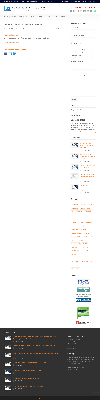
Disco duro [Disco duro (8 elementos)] (88, 211)
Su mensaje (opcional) (83, 85)
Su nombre (83, 30)
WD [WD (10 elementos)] (82, 265)
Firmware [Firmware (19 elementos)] (90, 219)
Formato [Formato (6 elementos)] (88, 222)
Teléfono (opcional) (78, 62)
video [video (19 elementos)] (77, 265)
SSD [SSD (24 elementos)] (87, 251)
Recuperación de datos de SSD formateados (26, 378)
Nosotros (10, 1)
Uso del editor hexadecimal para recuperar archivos (85, 188)
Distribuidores (42, 1)
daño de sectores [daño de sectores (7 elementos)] (85, 208)
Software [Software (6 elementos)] (80, 251)
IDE (29, 398)
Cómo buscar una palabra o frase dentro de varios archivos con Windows (87, 177)
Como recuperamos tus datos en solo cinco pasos (28, 386)
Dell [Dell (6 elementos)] (72, 211)
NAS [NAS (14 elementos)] (84, 229)
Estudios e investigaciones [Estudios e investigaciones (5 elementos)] (78, 219)
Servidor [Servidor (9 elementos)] (89, 247)
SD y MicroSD (41, 398)
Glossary (93, 132)
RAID (32, 16)
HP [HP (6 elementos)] (86, 226)
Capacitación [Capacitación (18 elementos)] (74, 208)
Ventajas (16, 1)
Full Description (85, 132)
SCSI (47, 398)
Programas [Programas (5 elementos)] (85, 236)
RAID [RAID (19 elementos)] (92, 236)
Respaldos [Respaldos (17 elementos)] (74, 247)
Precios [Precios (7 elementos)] (78, 236)
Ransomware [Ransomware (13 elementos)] (81, 240)
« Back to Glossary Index (11, 35)
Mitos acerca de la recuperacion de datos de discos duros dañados (87, 156)
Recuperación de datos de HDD (12, 398)
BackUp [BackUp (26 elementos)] (83, 204)
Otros (48, 16)
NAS (26, 398)
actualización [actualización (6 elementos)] (74, 204)
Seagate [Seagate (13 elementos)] (82, 247)
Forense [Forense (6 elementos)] (73, 222)
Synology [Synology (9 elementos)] (73, 254)
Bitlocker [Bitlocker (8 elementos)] (90, 204)
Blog (55, 16)
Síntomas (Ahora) (83, 57)
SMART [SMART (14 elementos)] (73, 251)
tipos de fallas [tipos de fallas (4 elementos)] (84, 261)
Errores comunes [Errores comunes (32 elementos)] (75, 215)
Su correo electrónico (83, 38)
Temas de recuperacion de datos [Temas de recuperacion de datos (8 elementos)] (79, 258)
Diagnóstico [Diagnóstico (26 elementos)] (79, 211)
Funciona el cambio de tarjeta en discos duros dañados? (86, 145)
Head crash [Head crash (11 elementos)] (80, 226)
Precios (29, 1)
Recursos (40, 16)
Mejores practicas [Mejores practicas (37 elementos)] (76, 229)
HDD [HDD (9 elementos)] (72, 226)
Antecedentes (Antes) (83, 51)
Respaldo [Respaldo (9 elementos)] (84, 243)
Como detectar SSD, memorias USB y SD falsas (27, 370)
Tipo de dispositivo (83, 45)
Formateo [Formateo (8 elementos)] (81, 222)
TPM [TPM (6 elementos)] (92, 261)
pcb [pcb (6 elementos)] (72, 236)
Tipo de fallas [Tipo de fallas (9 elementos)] (74, 261)
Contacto (49, 1)
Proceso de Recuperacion (19, 16)
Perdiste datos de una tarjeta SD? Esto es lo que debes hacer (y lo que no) (35, 345)
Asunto (83, 70)
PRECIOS (54, 398)
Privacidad (34, 1)
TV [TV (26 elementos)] (72, 265)
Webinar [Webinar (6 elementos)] (88, 265)
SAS (50, 398)
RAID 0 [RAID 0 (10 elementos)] (73, 240)
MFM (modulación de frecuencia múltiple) (23, 24)
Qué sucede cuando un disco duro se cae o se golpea (29, 362)
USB (35, 398)
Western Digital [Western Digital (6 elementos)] (75, 268)
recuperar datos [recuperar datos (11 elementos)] (75, 243)
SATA (32, 398)
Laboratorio (22, 1)
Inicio (5, 1)
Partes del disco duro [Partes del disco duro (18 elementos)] (77, 233)
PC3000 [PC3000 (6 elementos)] (87, 233)
